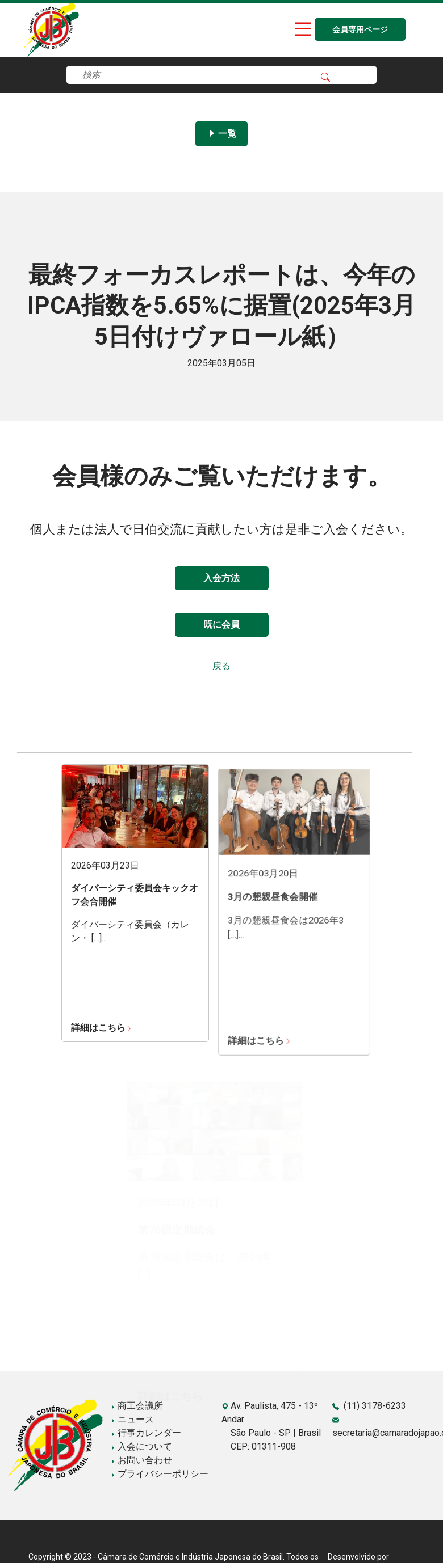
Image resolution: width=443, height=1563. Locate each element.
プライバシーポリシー (159, 1473)
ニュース (132, 1419)
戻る (221, 665)
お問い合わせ (141, 1460)
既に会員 (221, 624)
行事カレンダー (146, 1433)
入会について (141, 1446)
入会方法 (221, 578)
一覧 (221, 133)
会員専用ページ (360, 30)
